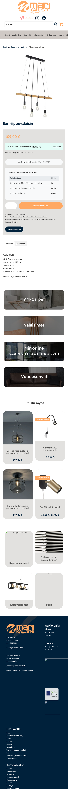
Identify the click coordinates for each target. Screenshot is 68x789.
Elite (16, 222)
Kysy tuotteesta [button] (14, 229)
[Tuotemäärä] (11, 205)
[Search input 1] (29, 24)
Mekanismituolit (39, 35)
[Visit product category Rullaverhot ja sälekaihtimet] (49, 547)
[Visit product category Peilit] (49, 590)
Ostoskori (10, 721)
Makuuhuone (52, 35)
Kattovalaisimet (16, 217)
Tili (8, 730)
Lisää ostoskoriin (40, 206)
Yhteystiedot (12, 735)
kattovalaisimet (49, 219)
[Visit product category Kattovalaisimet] (19, 590)
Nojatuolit (27, 35)
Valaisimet (27, 217)
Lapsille (61, 35)
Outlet (26, 18)
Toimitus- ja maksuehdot (16, 733)
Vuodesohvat (17, 35)
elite (42, 219)
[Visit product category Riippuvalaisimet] (19, 548)
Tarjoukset (11, 724)
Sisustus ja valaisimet (19, 47)
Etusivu (6, 47)
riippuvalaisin (25, 219)
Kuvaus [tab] (9, 244)
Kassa (9, 716)
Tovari (30, 670)
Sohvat (7, 35)
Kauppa (9, 718)
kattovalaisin (35, 219)
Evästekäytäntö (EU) (15, 713)
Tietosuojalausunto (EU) (16, 727)
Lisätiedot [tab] (20, 244)
